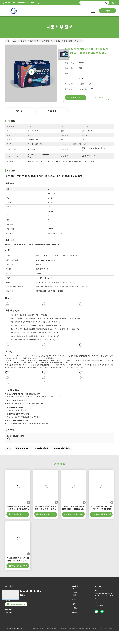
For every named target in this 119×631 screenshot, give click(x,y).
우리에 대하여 (76, 594)
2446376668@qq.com (16, 604)
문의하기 (75, 612)
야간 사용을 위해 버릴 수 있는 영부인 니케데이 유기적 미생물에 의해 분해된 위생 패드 (101, 508)
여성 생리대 (23, 41)
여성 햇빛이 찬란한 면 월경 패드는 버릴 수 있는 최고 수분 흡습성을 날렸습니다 (45, 508)
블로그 (74, 604)
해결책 (74, 608)
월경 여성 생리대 (22, 448)
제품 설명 (52, 111)
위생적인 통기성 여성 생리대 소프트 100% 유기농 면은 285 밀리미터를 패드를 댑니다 (18, 508)
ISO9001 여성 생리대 (62, 448)
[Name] (106, 2)
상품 (14, 41)
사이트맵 (19, 628)
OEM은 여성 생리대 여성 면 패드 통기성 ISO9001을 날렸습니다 (73, 508)
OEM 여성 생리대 (41, 448)
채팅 (108, 10)
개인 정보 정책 (10, 628)
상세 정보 (20, 111)
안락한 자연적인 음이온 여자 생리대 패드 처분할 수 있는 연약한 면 (18, 559)
